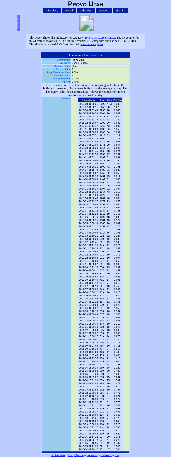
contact (104, 10)
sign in (120, 10)
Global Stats (58, 455)
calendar (86, 10)
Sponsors (92, 455)
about (69, 10)
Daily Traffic (76, 455)
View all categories (92, 44)
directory (52, 10)
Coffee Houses (80, 63)
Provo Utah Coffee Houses (99, 37)
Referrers (106, 455)
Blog (117, 455)
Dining (75, 81)
